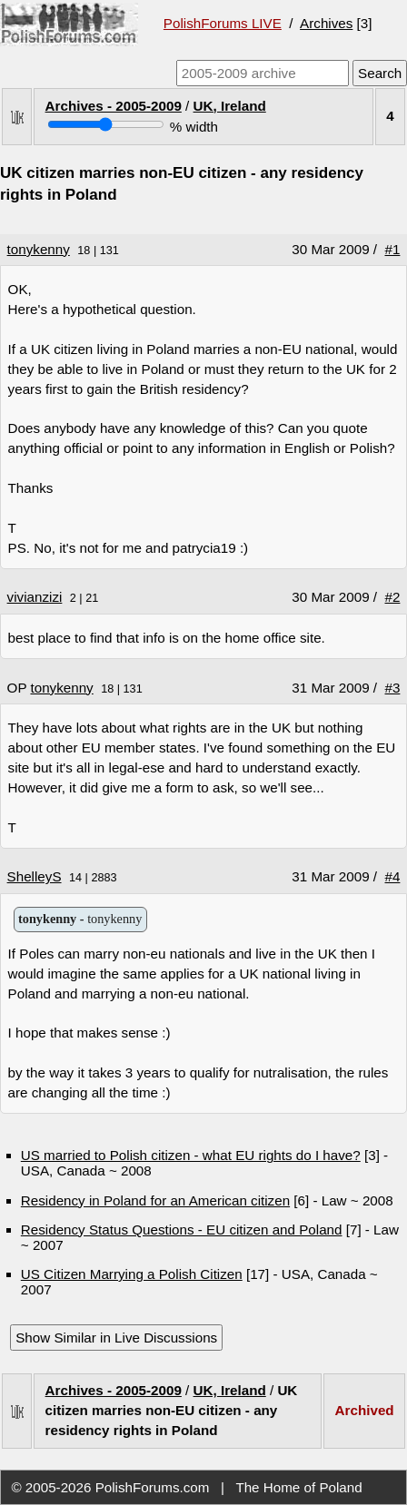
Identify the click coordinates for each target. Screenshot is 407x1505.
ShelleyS (34, 876)
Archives (326, 23)
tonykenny (38, 249)
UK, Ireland (230, 105)
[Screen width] (105, 124)
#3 (393, 687)
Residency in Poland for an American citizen (155, 1200)
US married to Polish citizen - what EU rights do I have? (191, 1155)
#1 (393, 249)
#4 (393, 876)
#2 (393, 597)
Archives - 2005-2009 (113, 105)
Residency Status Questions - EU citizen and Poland (181, 1229)
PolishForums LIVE (223, 23)
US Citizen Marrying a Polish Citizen (132, 1274)
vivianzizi (35, 597)
